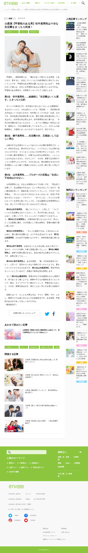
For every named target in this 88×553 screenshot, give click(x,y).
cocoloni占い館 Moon (14, 499)
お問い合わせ (65, 532)
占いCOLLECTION (39, 499)
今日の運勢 (61, 475)
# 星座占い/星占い (46, 347)
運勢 (59, 463)
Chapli (27, 499)
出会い (68, 463)
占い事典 (69, 474)
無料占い (12, 463)
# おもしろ (24, 32)
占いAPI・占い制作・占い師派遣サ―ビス (21, 509)
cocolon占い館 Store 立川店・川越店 (19, 504)
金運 (67, 457)
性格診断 (61, 467)
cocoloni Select (40, 494)
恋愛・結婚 (61, 458)
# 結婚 (57, 347)
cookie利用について (49, 532)
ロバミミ (28, 494)
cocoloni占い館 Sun (14, 494)
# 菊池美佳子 (34, 32)
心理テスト (13, 467)
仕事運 (76, 457)
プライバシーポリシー (50, 536)
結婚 (10, 18)
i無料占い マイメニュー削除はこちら (54, 539)
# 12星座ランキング (12, 32)
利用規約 (64, 528)
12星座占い (23, 463)
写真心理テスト (38, 467)
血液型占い (36, 463)
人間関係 (77, 463)
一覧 (79, 452)
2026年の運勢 (14, 472)
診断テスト (25, 467)
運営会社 (45, 528)
